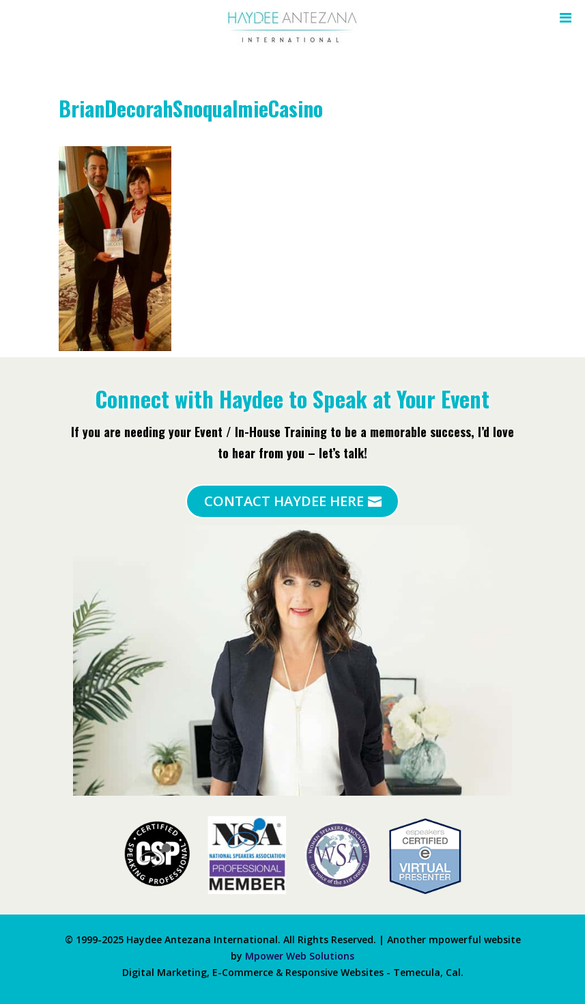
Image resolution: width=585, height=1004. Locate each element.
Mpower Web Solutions (299, 955)
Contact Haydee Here (284, 501)
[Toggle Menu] (562, 18)
